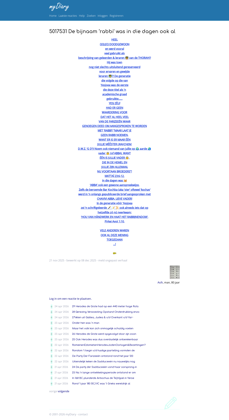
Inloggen (103, 16)
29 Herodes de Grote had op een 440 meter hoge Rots (105, 306)
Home (53, 16)
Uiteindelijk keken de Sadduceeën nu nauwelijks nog (103, 361)
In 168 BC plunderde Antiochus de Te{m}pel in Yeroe (103, 378)
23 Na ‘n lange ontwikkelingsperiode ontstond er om (104, 372)
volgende (63, 391)
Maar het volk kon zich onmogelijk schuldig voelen (102, 328)
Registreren (116, 16)
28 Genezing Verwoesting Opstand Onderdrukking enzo (105, 312)
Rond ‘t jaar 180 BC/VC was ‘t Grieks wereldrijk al (101, 383)
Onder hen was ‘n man (85, 323)
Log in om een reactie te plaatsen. (70, 299)
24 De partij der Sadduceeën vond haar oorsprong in (104, 367)
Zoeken (91, 16)
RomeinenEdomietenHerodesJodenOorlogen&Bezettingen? (109, 345)
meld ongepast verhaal (112, 260)
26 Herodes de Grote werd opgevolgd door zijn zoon (104, 334)
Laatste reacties (68, 16)
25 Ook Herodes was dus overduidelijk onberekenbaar (105, 339)
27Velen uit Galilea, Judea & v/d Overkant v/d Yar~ (102, 317)
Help (82, 16)
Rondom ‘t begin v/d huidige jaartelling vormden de (103, 350)
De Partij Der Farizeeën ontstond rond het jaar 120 (102, 356)
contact (83, 414)
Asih (160, 282)
